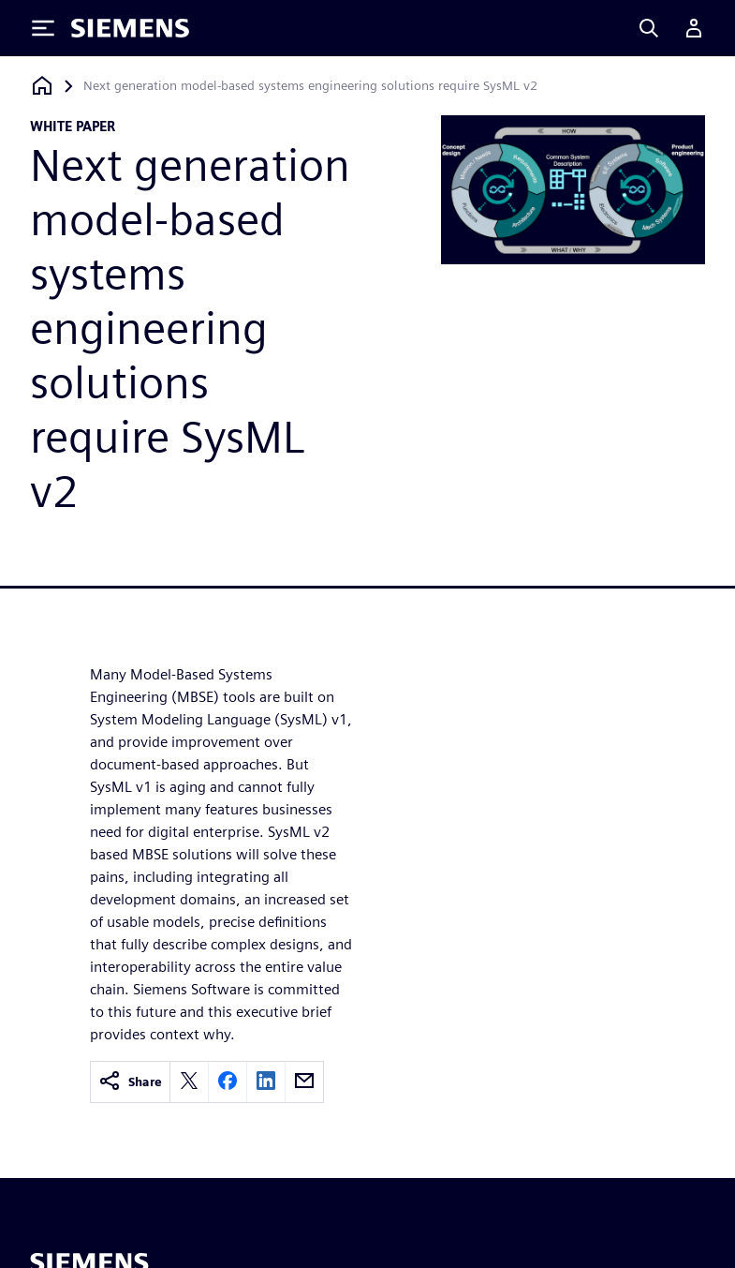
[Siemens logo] (130, 28)
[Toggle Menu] (43, 28)
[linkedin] (266, 1082)
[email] (304, 1082)
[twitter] (189, 1082)
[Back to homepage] (42, 85)
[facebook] (227, 1082)
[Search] (649, 28)
